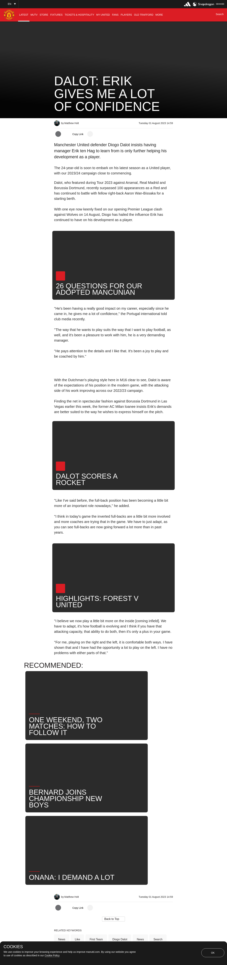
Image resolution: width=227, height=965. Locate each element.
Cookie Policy (52, 955)
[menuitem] (23, 14)
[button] (9, 4)
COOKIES (13, 946)
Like (77, 827)
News (61, 827)
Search (157, 827)
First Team (96, 827)
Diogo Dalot (119, 827)
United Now (65, 839)
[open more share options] (90, 134)
